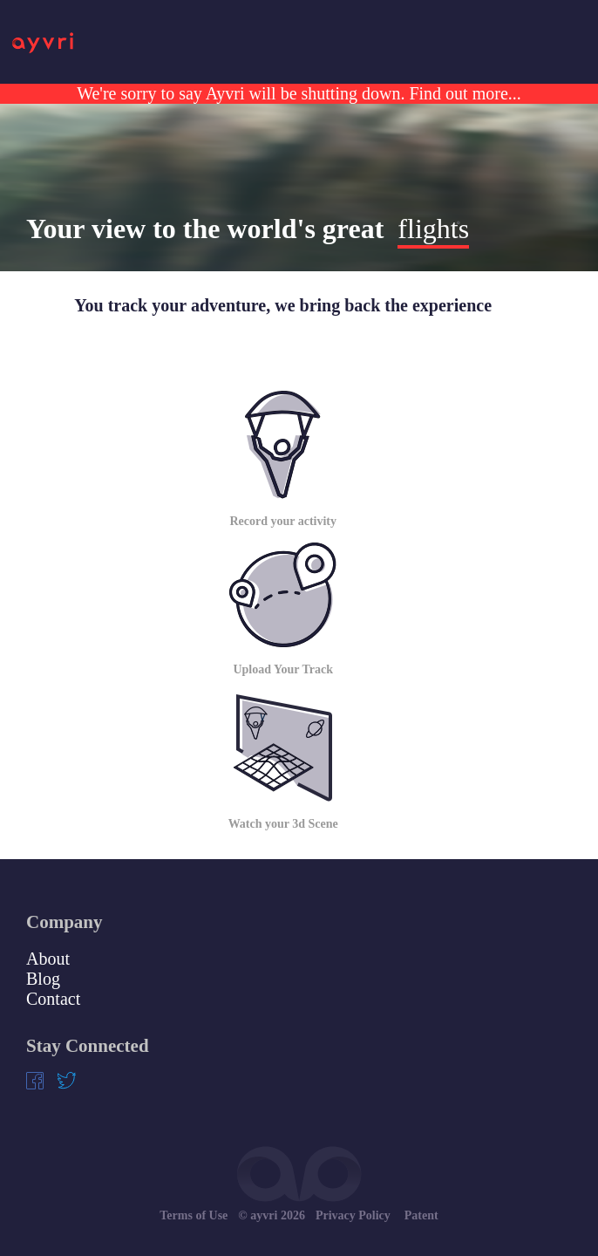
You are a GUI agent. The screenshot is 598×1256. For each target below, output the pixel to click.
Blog (43, 978)
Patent (421, 1215)
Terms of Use (194, 1215)
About (48, 958)
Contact (53, 998)
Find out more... (462, 93)
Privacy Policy (353, 1215)
